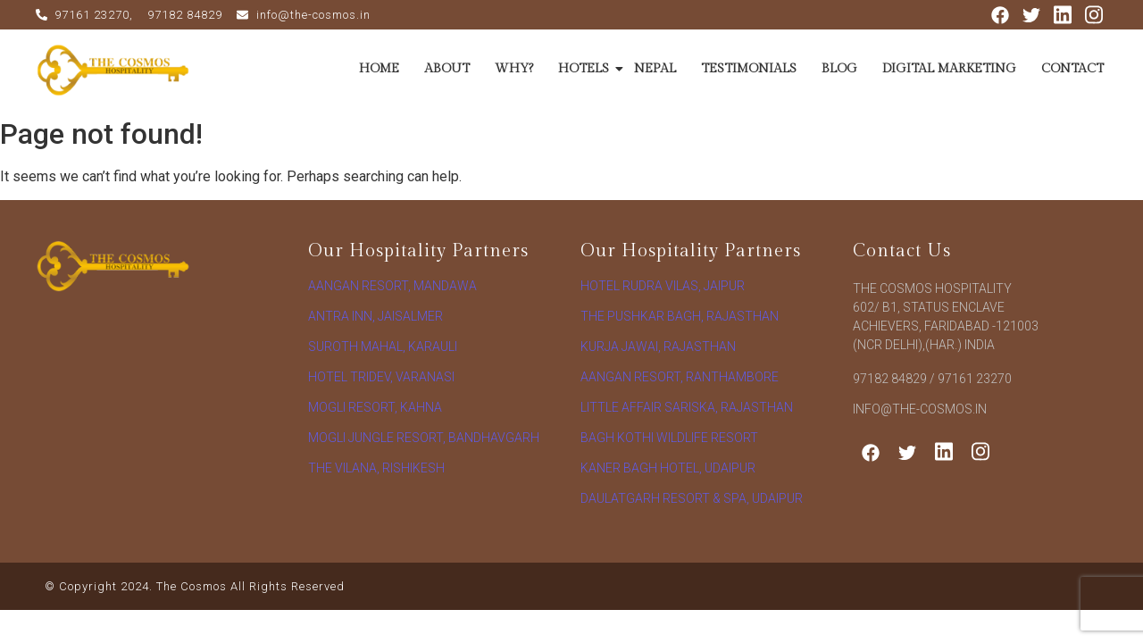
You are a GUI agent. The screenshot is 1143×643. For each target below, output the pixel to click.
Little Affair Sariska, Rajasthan (686, 407)
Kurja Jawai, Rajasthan (658, 346)
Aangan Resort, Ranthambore (679, 377)
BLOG (839, 69)
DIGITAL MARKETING (949, 69)
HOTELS (585, 69)
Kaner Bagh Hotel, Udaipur (667, 468)
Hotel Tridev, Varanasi (381, 377)
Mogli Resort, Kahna (375, 407)
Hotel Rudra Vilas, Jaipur (662, 286)
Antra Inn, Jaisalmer (375, 316)
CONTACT (1072, 69)
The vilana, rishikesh (376, 468)
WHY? (514, 69)
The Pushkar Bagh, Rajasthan (679, 316)
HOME (379, 69)
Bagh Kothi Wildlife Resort (669, 437)
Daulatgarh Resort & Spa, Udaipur (691, 498)
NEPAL (655, 69)
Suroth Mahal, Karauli (382, 346)
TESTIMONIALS (749, 69)
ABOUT (447, 69)
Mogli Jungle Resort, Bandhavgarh (423, 437)
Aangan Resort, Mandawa (392, 286)
